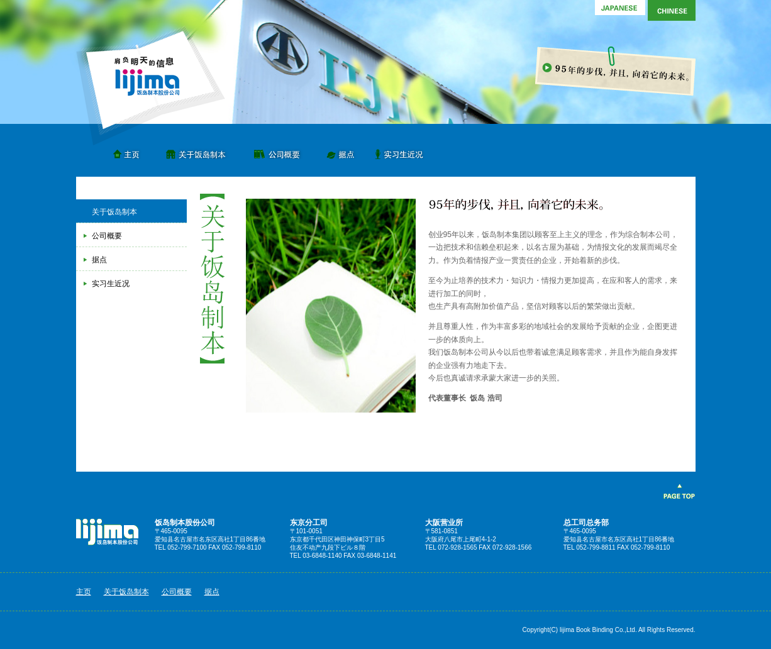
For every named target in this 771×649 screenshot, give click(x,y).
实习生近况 (402, 151)
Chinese (670, 10)
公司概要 (276, 151)
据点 (342, 151)
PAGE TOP (679, 492)
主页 (129, 151)
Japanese (620, 10)
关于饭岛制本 (195, 151)
